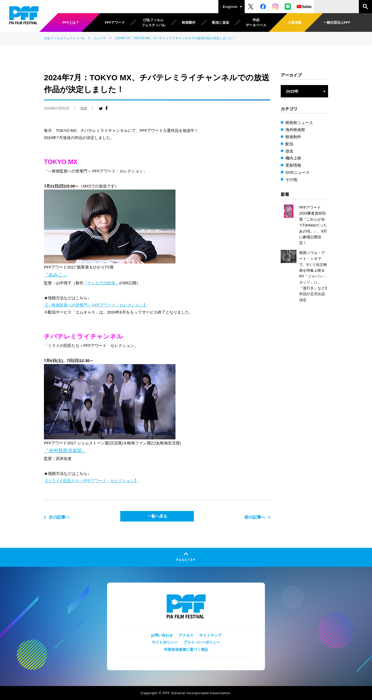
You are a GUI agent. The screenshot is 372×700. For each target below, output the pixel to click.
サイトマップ (210, 635)
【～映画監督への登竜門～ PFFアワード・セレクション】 (95, 305)
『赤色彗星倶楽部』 (65, 450)
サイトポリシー (165, 642)
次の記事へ (59, 517)
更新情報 (293, 165)
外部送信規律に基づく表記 (186, 649)
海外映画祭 (295, 129)
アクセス (186, 635)
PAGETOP (186, 559)
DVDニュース (297, 172)
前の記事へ (254, 517)
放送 (83, 108)
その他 (291, 179)
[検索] (336, 6)
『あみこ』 (56, 274)
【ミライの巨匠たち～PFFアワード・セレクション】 (91, 480)
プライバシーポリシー (201, 642)
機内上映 (293, 158)
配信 (289, 144)
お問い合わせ (162, 635)
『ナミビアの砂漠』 (101, 283)
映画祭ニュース (299, 122)
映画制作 (293, 137)
